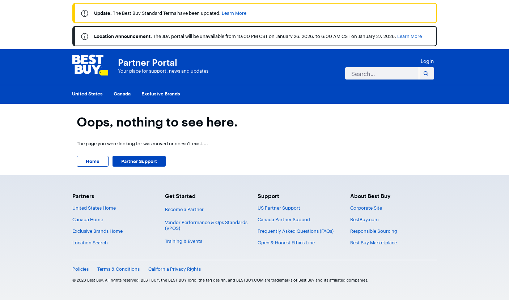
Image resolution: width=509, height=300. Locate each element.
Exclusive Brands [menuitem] (160, 94)
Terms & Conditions (118, 269)
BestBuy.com (364, 219)
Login (427, 61)
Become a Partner (184, 209)
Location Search (90, 242)
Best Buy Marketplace (373, 242)
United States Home (94, 208)
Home (92, 161)
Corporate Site (366, 208)
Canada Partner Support (284, 219)
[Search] (380, 73)
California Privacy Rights (174, 269)
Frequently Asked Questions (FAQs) (296, 231)
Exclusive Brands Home (97, 231)
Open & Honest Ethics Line (286, 242)
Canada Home (87, 219)
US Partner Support (279, 208)
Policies (80, 269)
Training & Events (183, 241)
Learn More (234, 13)
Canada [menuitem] (122, 94)
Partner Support (139, 161)
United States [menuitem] (87, 94)
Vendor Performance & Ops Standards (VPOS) (206, 225)
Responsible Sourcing (373, 231)
